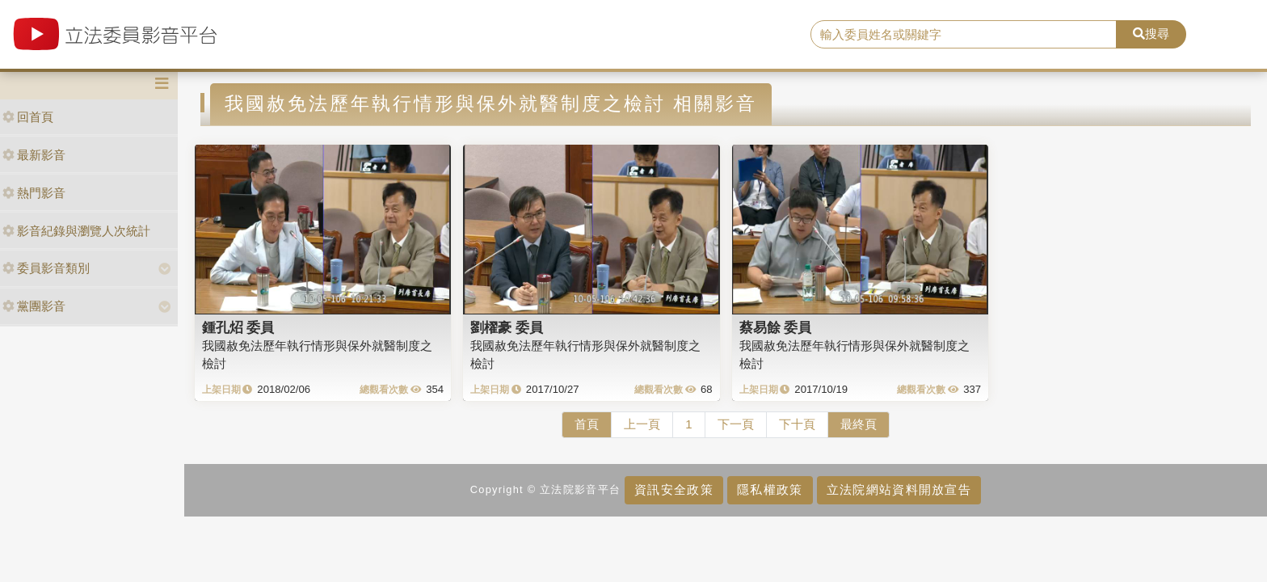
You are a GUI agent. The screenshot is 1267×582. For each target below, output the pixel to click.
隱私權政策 (769, 489)
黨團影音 (33, 306)
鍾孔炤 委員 (238, 327)
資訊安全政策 (673, 489)
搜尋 (1151, 33)
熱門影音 (33, 193)
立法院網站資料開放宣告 (899, 489)
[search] (964, 34)
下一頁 (736, 424)
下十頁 (797, 424)
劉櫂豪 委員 (506, 327)
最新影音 (33, 155)
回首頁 (27, 117)
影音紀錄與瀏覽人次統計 (76, 231)
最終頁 (858, 424)
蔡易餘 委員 (775, 327)
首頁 (587, 424)
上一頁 (642, 424)
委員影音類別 (46, 268)
